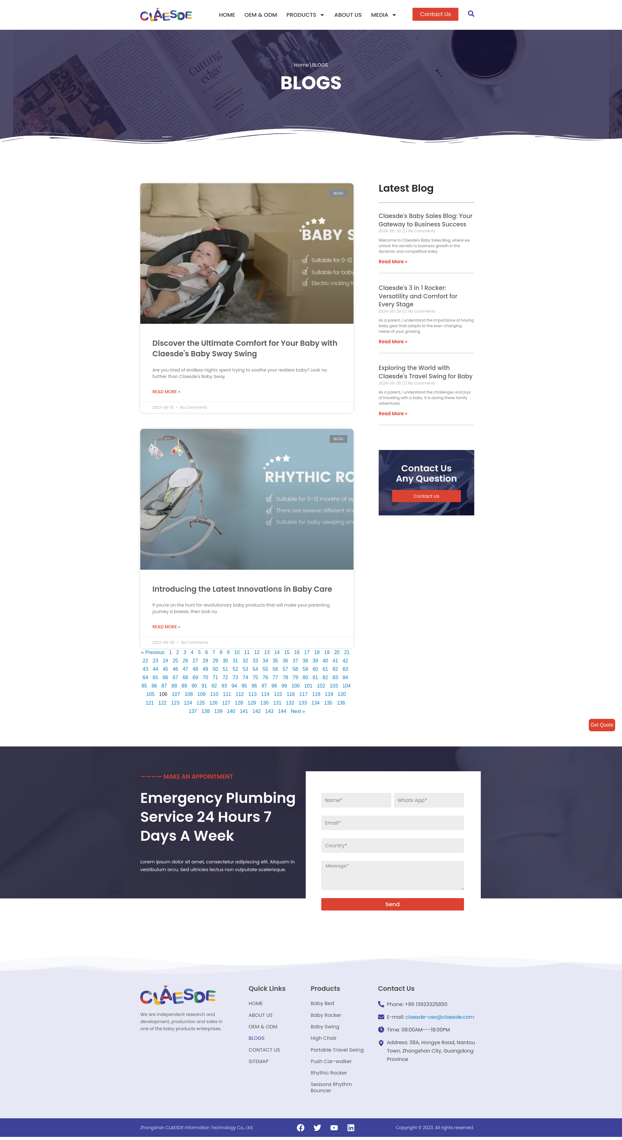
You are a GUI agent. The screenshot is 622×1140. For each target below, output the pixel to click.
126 (213, 704)
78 (285, 678)
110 (214, 695)
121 (149, 704)
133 (303, 704)
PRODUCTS (305, 15)
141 (244, 712)
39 (316, 662)
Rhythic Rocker (329, 1075)
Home (301, 65)
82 (325, 678)
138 (205, 712)
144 (282, 712)
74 (245, 678)
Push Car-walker (331, 1063)
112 (240, 695)
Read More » (166, 392)
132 (290, 704)
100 (295, 687)
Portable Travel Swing (337, 1052)
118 (316, 695)
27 (196, 662)
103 (334, 687)
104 (347, 687)
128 (239, 704)
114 (265, 695)
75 (255, 678)
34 (266, 662)
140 (231, 712)
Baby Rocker (326, 1016)
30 (226, 662)
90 (194, 687)
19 (328, 653)
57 (285, 670)
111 (227, 695)
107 (176, 695)
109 (201, 695)
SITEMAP (258, 1063)
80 (305, 678)
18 (318, 653)
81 (315, 678)
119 (329, 695)
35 (276, 662)
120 (342, 695)
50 (215, 670)
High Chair (324, 1040)
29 (216, 662)
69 (195, 678)
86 (154, 687)
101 (308, 687)
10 (238, 653)
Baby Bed (322, 1005)
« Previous (153, 653)
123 (175, 704)
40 (326, 662)
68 (185, 678)
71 (215, 678)
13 (268, 653)
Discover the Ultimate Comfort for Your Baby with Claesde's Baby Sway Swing (244, 348)
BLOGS (256, 1040)
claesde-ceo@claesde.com (439, 1018)
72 (225, 678)
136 (341, 704)
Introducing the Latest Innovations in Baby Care (242, 590)
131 (277, 704)
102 (321, 687)
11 (247, 653)
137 (193, 712)
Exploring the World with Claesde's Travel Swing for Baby (426, 372)
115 (278, 695)
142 (257, 712)
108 (188, 695)
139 (218, 712)
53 (245, 670)
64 (145, 678)
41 (336, 662)
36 (286, 662)
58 (295, 670)
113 (252, 695)
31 (236, 662)
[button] (435, 14)
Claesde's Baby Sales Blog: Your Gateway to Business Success (425, 220)
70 (205, 678)
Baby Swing (325, 1028)
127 (226, 704)
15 (288, 653)
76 (265, 678)
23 (156, 662)
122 (162, 704)
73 (235, 678)
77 (275, 678)
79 (295, 678)
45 (165, 670)
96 (254, 687)
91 (204, 687)
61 (325, 670)
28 (206, 662)
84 (345, 678)
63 (345, 670)
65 (155, 678)
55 (265, 670)
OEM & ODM (261, 15)
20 (337, 653)
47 (185, 670)
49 (205, 670)
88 (174, 687)
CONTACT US (264, 1052)
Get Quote (601, 725)
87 (164, 687)
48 (195, 670)
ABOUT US (348, 15)
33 (256, 662)
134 (315, 704)
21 (348, 653)
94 (234, 687)
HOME (227, 15)
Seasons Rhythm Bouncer (331, 1090)
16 (297, 653)
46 (175, 670)
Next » (298, 712)
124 (188, 704)
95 (244, 687)
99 (284, 687)
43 (145, 670)
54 (255, 670)
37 (296, 662)
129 (252, 704)
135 (328, 704)
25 (176, 662)
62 (335, 670)
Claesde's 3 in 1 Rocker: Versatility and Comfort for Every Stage (418, 296)
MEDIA (384, 15)
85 (144, 687)
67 (175, 678)
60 (315, 670)
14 (278, 653)
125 (200, 704)
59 (305, 670)
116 (291, 695)
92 (214, 687)
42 (346, 662)
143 (269, 712)
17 (308, 653)
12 (257, 653)
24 (166, 662)
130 (264, 704)
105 (150, 695)
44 (155, 670)
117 (304, 695)
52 (235, 670)
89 (184, 687)
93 (224, 687)
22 (146, 662)
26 (186, 662)
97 (264, 687)
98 (274, 687)
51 (225, 670)
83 (335, 678)
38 (306, 662)
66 (165, 678)
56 (275, 670)
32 (246, 662)
